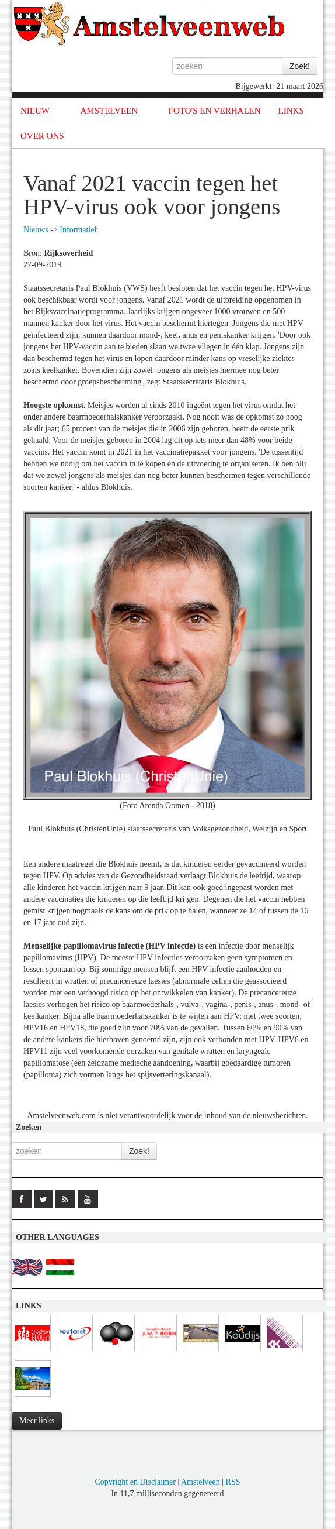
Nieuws (35, 229)
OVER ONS (42, 135)
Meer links (36, 1420)
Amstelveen (200, 1482)
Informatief (78, 229)
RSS (233, 1482)
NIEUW (35, 110)
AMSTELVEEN (109, 110)
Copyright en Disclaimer (135, 1482)
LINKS (291, 110)
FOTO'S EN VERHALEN (215, 110)
